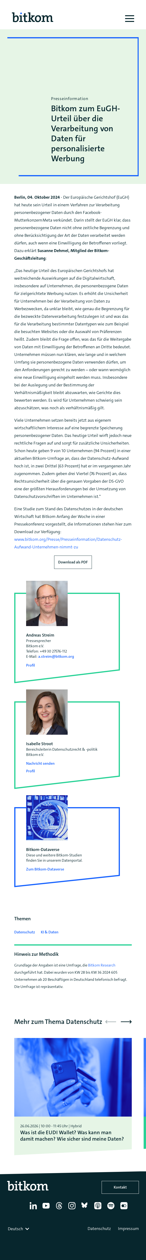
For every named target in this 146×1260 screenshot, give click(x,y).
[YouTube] (46, 1209)
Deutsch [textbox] (15, 1229)
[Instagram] (72, 1209)
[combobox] (19, 1229)
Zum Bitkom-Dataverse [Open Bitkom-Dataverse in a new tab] (45, 869)
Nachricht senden (40, 763)
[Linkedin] (34, 1209)
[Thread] (60, 1209)
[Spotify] (111, 1209)
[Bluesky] (85, 1209)
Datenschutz (24, 932)
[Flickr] (124, 1209)
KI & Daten (49, 932)
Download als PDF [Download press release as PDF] (73, 562)
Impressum (128, 1228)
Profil (30, 665)
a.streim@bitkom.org (56, 656)
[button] (126, 1022)
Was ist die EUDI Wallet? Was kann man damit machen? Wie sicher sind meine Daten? (72, 1135)
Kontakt (120, 1187)
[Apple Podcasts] (98, 1209)
